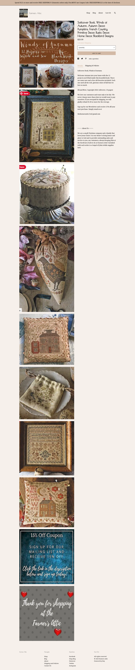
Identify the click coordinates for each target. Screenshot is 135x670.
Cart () (108, 13)
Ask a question (94, 59)
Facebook (72, 656)
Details (80, 66)
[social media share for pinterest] (86, 59)
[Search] (115, 13)
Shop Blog (72, 659)
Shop (88, 13)
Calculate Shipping (84, 43)
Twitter (71, 663)
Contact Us (47, 666)
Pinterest (72, 661)
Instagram (72, 666)
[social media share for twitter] (82, 59)
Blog (94, 13)
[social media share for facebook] (78, 59)
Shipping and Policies (51, 663)
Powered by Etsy (99, 661)
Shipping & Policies (92, 66)
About (100, 13)
